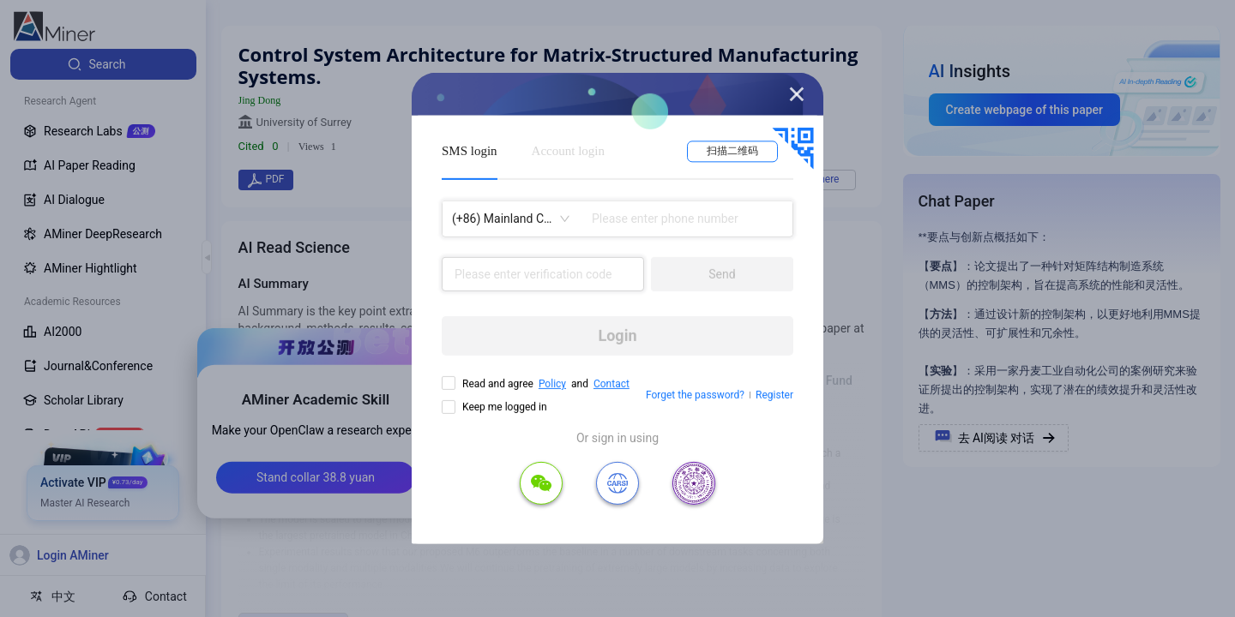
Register (774, 395)
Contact (611, 384)
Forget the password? (695, 395)
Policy (552, 384)
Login (617, 335)
